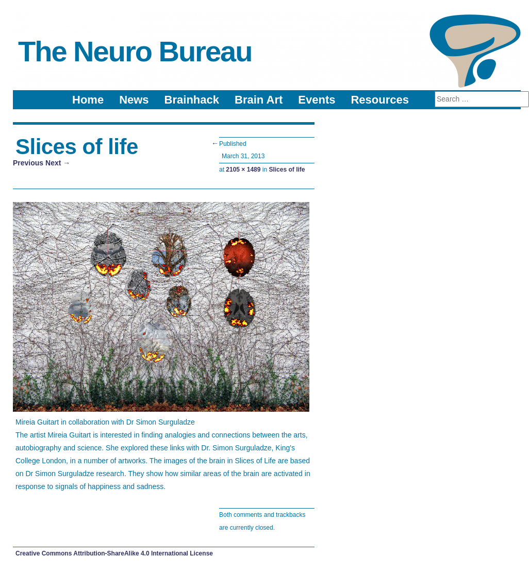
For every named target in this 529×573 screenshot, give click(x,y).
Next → (57, 163)
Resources (380, 99)
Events (316, 99)
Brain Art (259, 99)
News (133, 99)
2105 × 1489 (243, 169)
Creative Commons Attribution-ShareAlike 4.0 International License (114, 553)
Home (88, 99)
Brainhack (191, 99)
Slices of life (287, 169)
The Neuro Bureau (135, 51)
